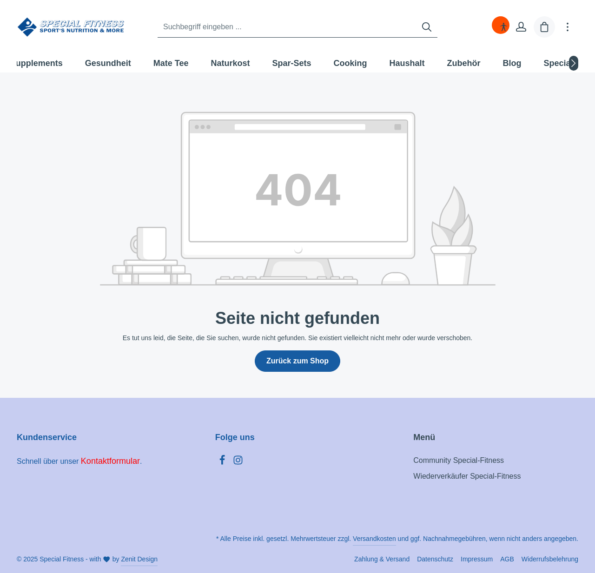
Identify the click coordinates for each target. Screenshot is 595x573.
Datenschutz (435, 559)
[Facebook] (223, 463)
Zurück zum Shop (297, 361)
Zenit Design (139, 559)
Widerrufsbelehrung (550, 559)
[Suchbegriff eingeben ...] (287, 27)
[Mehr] (567, 27)
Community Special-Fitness (458, 460)
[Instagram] (238, 463)
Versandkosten (374, 538)
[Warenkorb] (544, 27)
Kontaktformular (110, 461)
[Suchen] (426, 27)
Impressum (477, 559)
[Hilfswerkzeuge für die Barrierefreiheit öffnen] (503, 27)
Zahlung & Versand (382, 559)
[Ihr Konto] (521, 27)
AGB (507, 559)
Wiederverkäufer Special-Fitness (467, 476)
